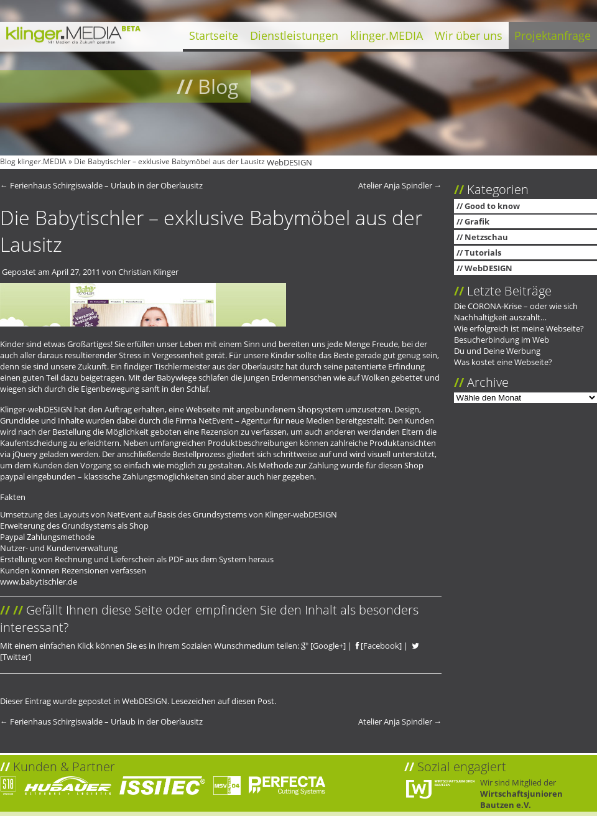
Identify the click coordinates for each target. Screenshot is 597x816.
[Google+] (323, 645)
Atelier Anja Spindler (400, 185)
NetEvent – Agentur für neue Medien (266, 420)
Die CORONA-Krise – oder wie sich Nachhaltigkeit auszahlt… (516, 311)
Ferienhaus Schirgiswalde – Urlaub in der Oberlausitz (101, 185)
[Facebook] (379, 645)
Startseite (213, 35)
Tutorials (483, 252)
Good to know (492, 205)
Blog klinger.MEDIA (33, 161)
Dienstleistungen (294, 35)
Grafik (477, 221)
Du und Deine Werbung (497, 350)
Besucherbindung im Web (501, 339)
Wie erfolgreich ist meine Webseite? (519, 328)
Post (265, 701)
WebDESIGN (289, 162)
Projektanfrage (552, 35)
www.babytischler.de (38, 581)
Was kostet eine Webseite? (503, 362)
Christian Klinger (148, 271)
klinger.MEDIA (386, 35)
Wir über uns (468, 35)
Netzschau (486, 237)
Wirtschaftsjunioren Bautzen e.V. (521, 799)
